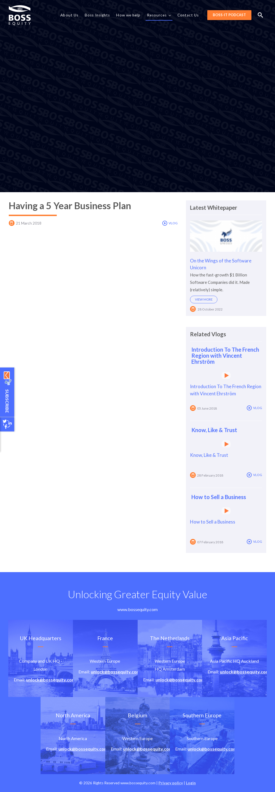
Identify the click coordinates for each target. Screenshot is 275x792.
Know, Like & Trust (214, 430)
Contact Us (188, 15)
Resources (159, 15)
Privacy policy (170, 783)
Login (191, 783)
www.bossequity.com (137, 609)
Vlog (170, 223)
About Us (69, 15)
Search (260, 15)
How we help (128, 15)
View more (203, 299)
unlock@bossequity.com (51, 679)
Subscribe (7, 401)
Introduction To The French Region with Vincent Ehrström (225, 355)
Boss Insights (97, 15)
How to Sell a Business (218, 497)
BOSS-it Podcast (229, 15)
